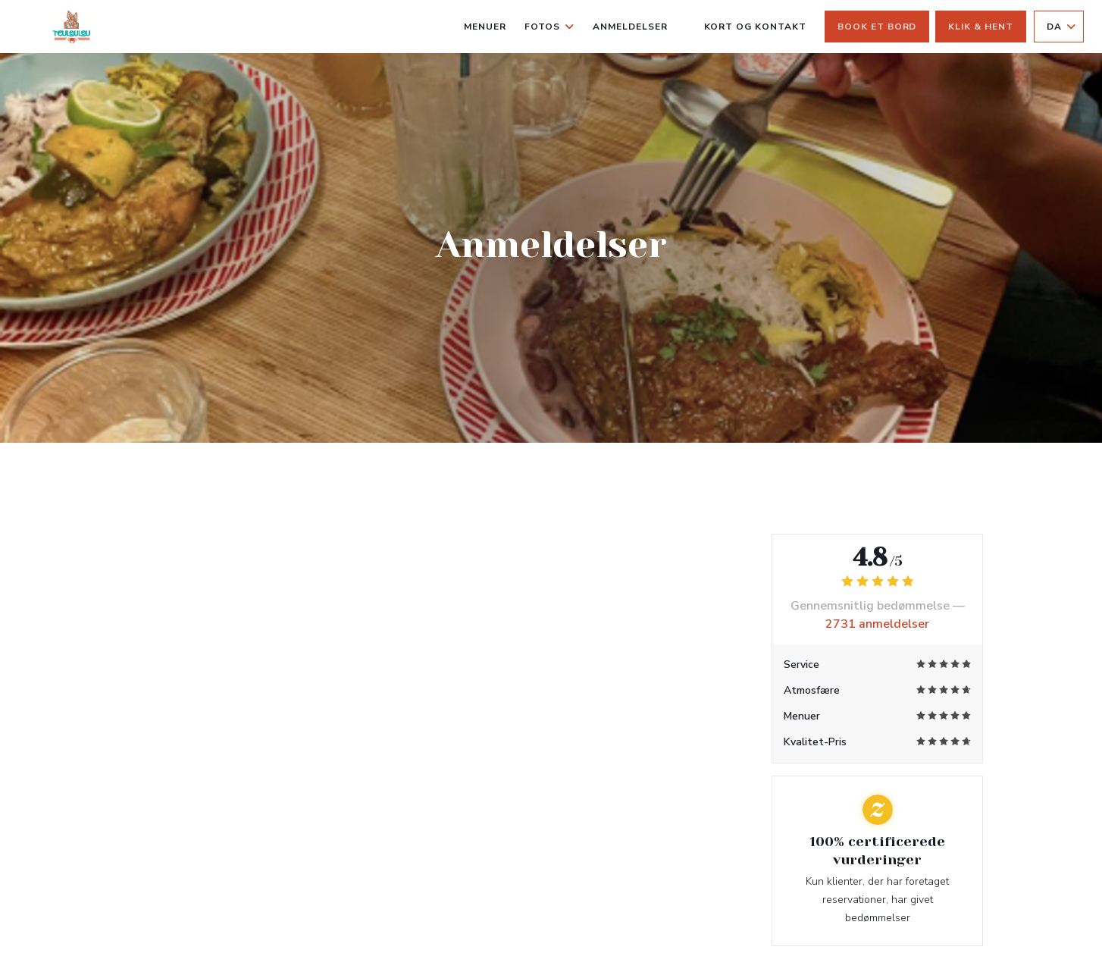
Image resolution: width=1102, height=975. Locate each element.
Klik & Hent (980, 26)
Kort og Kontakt (755, 26)
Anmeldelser (630, 26)
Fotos (549, 26)
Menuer (485, 26)
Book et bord (877, 26)
